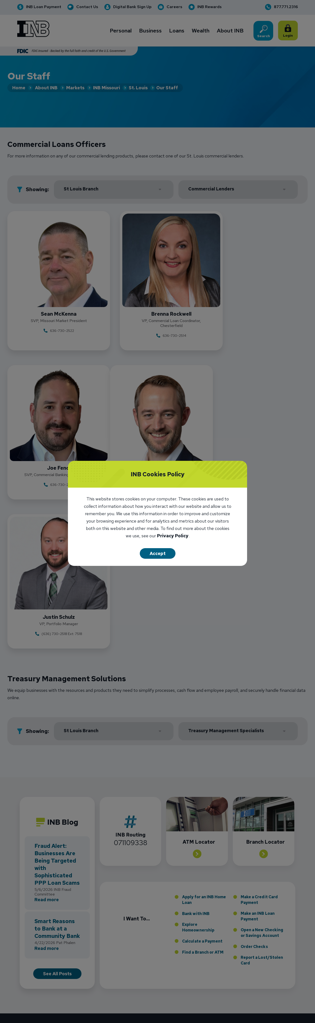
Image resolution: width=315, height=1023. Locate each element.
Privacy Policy (173, 536)
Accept (158, 553)
